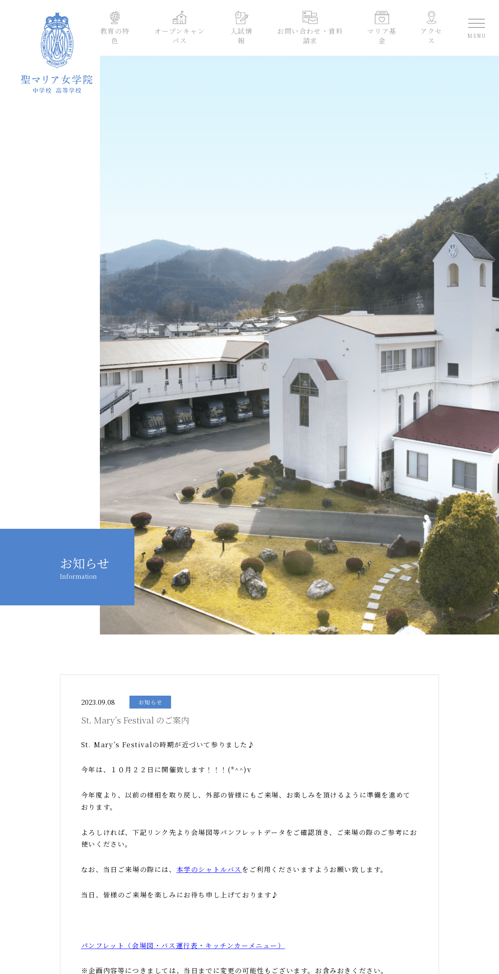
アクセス (430, 29)
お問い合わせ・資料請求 (310, 29)
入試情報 (242, 29)
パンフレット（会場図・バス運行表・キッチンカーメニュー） (183, 945)
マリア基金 (380, 29)
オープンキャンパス (181, 29)
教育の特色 (116, 29)
